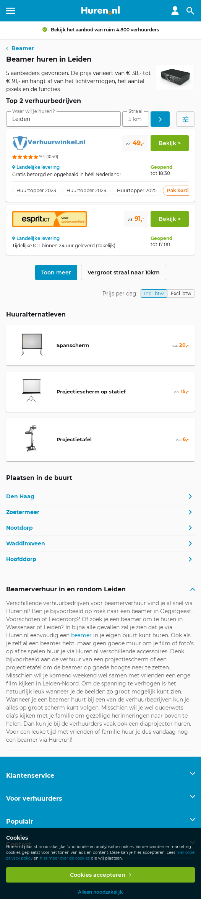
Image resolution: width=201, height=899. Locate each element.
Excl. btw (181, 293)
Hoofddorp (21, 559)
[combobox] (63, 119)
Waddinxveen (25, 543)
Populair (19, 821)
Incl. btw (154, 293)
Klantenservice (30, 775)
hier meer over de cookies (65, 858)
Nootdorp (19, 527)
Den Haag (20, 496)
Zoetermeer (22, 512)
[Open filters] (186, 119)
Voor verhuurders (34, 798)
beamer (81, 635)
